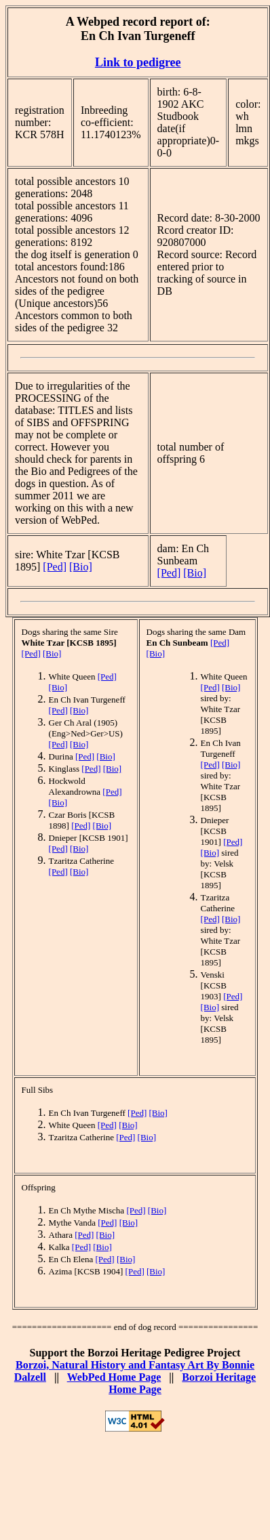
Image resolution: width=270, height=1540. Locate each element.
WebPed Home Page (114, 1377)
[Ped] (54, 567)
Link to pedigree (138, 62)
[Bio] (80, 567)
